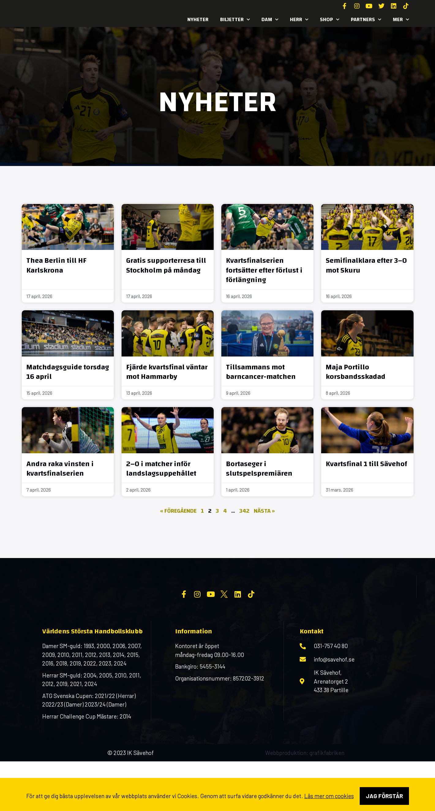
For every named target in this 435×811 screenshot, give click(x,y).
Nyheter (197, 19)
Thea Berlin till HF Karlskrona (56, 265)
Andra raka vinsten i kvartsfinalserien (60, 468)
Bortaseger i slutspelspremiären (259, 468)
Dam (269, 20)
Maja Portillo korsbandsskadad (355, 371)
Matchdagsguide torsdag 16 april (67, 371)
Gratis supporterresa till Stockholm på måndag (166, 265)
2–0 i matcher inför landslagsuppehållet (161, 468)
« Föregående (178, 511)
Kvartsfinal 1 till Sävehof (366, 464)
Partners (366, 20)
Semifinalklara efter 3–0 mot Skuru (366, 265)
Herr (299, 20)
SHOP (329, 20)
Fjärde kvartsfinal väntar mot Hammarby (167, 371)
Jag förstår (384, 795)
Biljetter (235, 20)
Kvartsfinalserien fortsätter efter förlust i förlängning (264, 270)
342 (244, 511)
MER (401, 20)
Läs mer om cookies (329, 795)
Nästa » (264, 511)
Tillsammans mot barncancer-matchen (261, 371)
